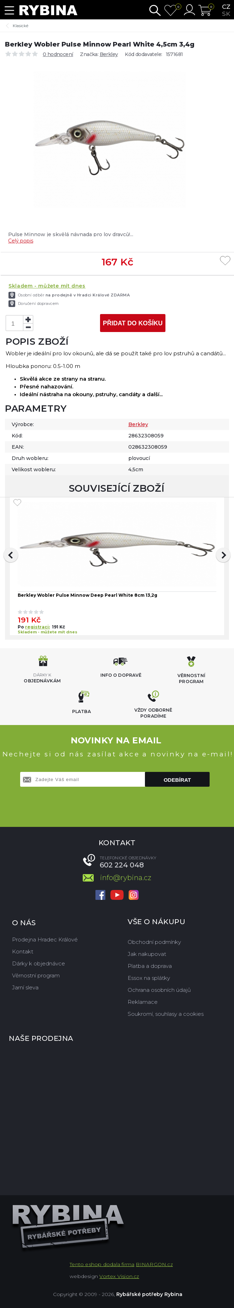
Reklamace (143, 1002)
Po (21, 627)
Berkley (109, 54)
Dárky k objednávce (38, 963)
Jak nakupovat (147, 954)
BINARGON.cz (154, 1264)
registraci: (37, 627)
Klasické (20, 25)
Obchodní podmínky (154, 942)
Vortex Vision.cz (119, 1276)
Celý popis (20, 241)
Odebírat (177, 780)
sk (226, 13)
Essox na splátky (149, 978)
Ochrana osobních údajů (159, 990)
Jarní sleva (25, 987)
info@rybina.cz (125, 877)
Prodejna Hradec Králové (45, 939)
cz (226, 6)
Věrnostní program (36, 975)
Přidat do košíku (133, 323)
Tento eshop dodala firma (102, 1264)
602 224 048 (122, 865)
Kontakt (22, 951)
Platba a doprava (150, 966)
